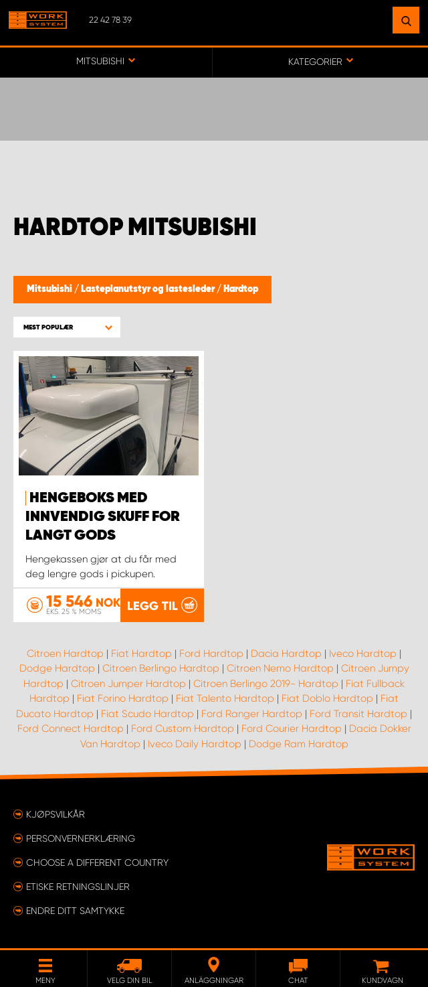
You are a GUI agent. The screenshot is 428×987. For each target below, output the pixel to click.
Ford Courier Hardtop (291, 729)
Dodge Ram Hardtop (298, 744)
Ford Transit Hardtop (358, 714)
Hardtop (240, 289)
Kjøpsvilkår (55, 814)
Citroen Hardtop (65, 654)
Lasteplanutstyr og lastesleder (149, 289)
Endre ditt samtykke (75, 910)
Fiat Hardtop (141, 654)
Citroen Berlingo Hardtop (160, 669)
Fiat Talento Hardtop (225, 699)
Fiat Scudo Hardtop (147, 714)
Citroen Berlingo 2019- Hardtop (265, 684)
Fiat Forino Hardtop (123, 699)
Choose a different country (97, 862)
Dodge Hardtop (57, 669)
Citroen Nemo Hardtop (280, 669)
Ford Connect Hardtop (70, 729)
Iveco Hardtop (363, 654)
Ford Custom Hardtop (182, 729)
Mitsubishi (50, 289)
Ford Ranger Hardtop (251, 714)
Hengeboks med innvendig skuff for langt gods (102, 517)
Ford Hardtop (211, 654)
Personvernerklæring (80, 838)
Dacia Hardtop (286, 654)
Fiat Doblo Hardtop (327, 699)
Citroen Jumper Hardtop (128, 684)
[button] (66, 327)
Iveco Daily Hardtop (194, 744)
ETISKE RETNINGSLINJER (78, 886)
